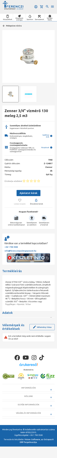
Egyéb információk (28, 416)
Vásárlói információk (28, 424)
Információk (28, 399)
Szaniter (30, 19)
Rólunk (28, 408)
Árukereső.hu (28, 381)
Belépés (36, 7)
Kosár (41, 7)
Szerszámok (39, 19)
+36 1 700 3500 (11, 247)
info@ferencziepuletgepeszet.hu (20, 251)
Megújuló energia (19, 19)
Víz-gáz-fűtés (50, 19)
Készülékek (7, 19)
